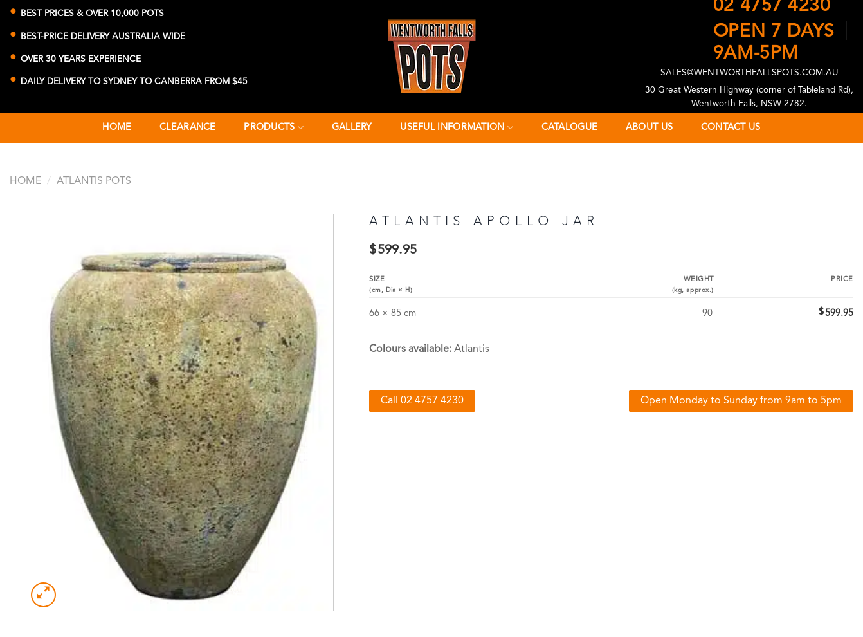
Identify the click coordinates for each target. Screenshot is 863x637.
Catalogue (569, 127)
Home (116, 127)
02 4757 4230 (772, 6)
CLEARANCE (187, 127)
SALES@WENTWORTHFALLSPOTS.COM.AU (749, 73)
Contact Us (731, 127)
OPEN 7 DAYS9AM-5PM (774, 38)
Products (274, 128)
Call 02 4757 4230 (422, 401)
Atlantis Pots (94, 181)
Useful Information (456, 128)
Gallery (352, 127)
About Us (649, 127)
